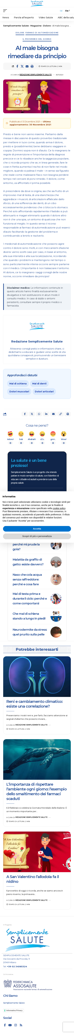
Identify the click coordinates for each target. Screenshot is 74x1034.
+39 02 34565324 (17, 966)
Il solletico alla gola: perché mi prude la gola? (26, 544)
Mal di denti (39, 383)
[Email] (27, 66)
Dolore (20, 33)
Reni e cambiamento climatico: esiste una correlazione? (34, 704)
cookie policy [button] (59, 508)
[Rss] (21, 1025)
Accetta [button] (37, 528)
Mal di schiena (18, 383)
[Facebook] (5, 1025)
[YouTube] (10, 1025)
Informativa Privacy (14, 1010)
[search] (61, 10)
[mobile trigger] (6, 10)
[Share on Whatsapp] (39, 414)
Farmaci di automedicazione (41, 33)
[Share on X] (22, 66)
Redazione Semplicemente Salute (36, 75)
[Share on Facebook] (17, 66)
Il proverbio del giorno (37, 39)
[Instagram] (16, 1025)
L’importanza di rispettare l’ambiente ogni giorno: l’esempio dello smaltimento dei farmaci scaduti (36, 791)
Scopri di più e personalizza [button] (37, 536)
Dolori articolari (44, 391)
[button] (32, 66)
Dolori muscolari (19, 391)
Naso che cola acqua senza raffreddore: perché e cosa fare (27, 579)
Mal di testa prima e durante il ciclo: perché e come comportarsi (30, 598)
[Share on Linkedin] (46, 414)
